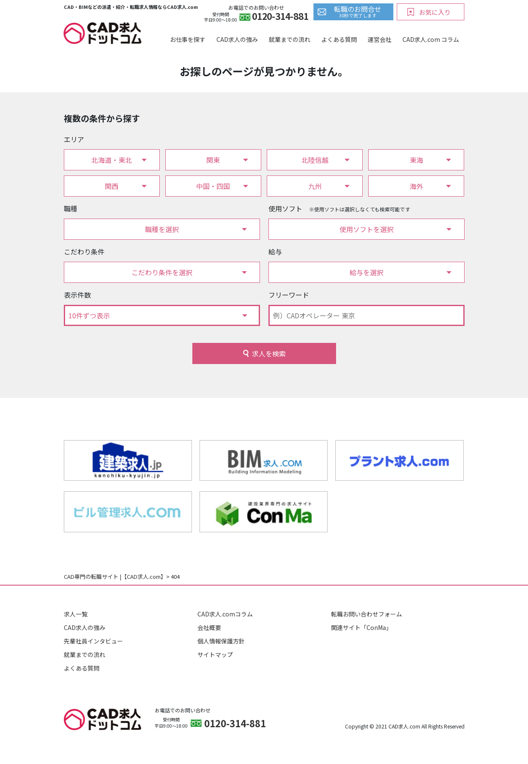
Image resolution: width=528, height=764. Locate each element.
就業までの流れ (289, 39)
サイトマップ (215, 654)
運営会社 (379, 39)
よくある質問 (339, 39)
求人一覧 (76, 614)
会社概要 (209, 627)
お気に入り (435, 12)
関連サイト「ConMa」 (361, 627)
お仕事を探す (187, 39)
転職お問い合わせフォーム (366, 614)
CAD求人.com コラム (430, 39)
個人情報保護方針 (221, 641)
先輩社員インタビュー (93, 641)
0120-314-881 (280, 17)
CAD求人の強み (237, 39)
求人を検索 (269, 353)
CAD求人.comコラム (225, 614)
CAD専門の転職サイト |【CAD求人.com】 (115, 576)
